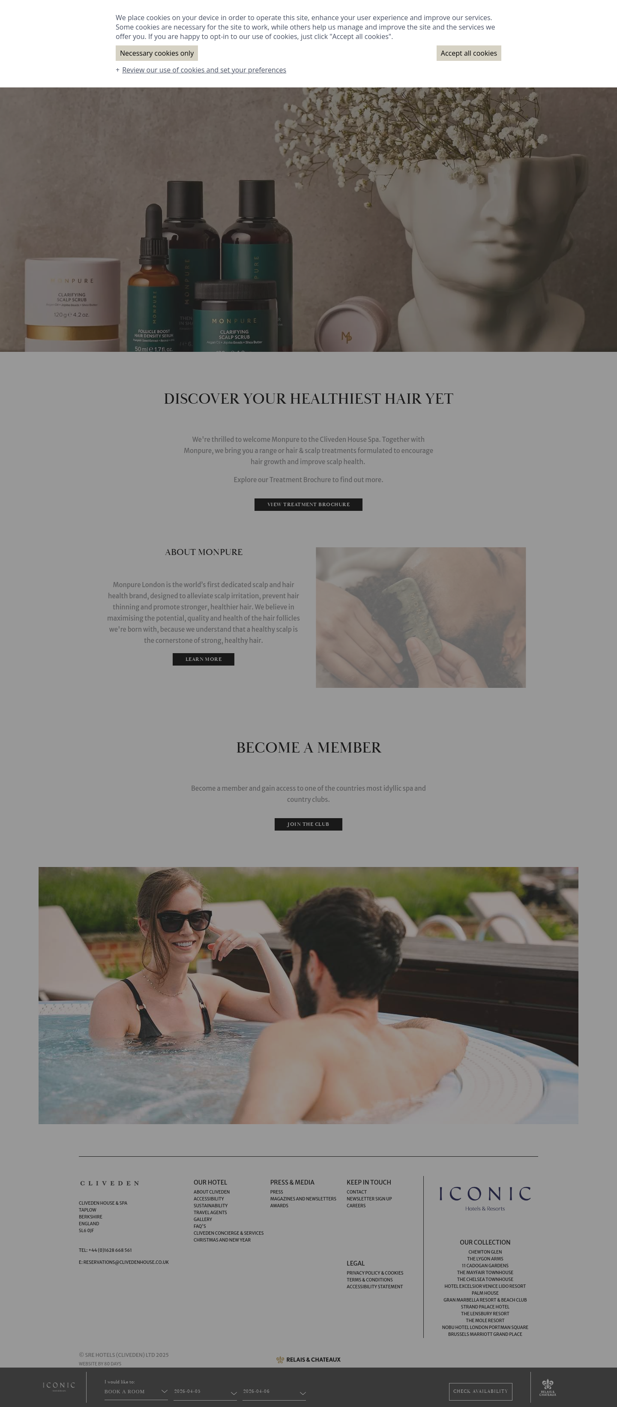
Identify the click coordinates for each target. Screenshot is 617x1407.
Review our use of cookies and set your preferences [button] (204, 70)
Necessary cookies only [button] (157, 53)
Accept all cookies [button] (469, 53)
